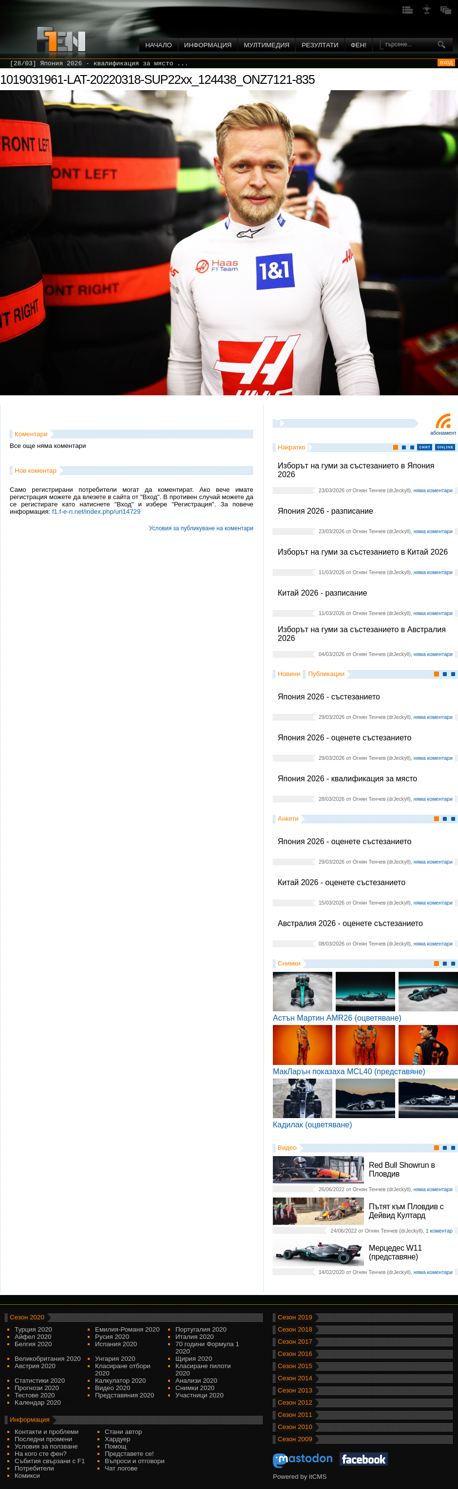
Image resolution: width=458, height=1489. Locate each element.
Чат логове (121, 1468)
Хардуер (118, 1439)
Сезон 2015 (295, 1366)
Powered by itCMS (299, 1476)
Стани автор (123, 1431)
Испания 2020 (116, 1344)
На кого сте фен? (41, 1453)
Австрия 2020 (35, 1366)
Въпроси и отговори (135, 1461)
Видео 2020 (112, 1388)
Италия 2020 (194, 1336)
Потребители (34, 1468)
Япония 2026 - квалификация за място (347, 778)
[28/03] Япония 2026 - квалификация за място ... (99, 63)
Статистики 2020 (40, 1380)
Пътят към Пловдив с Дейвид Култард (406, 1210)
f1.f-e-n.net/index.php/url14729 (96, 511)
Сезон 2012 (295, 1402)
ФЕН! (358, 45)
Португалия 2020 (201, 1329)
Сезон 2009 (295, 1439)
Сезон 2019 (295, 1317)
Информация (208, 45)
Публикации (326, 673)
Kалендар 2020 (38, 1402)
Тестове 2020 (35, 1395)
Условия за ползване (46, 1446)
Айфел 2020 (33, 1336)
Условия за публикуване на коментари (201, 528)
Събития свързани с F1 (50, 1461)
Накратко (291, 447)
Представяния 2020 (124, 1395)
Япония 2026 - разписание (325, 511)
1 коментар (439, 1231)
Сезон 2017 (295, 1341)
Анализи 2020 (196, 1380)
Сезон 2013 (295, 1390)
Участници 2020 (199, 1395)
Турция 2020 (33, 1329)
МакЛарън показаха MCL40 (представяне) (349, 1071)
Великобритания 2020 (48, 1358)
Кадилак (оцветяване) (312, 1125)
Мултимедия (266, 45)
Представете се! (129, 1453)
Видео (287, 1147)
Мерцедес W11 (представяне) (395, 1252)
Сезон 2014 (295, 1378)
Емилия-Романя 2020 (127, 1329)
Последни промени (43, 1439)
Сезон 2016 (295, 1353)
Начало (158, 45)
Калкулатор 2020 (120, 1380)
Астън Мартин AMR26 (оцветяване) (337, 1018)
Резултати (320, 45)
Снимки (289, 963)
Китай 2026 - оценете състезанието (341, 882)
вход (446, 62)
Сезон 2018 (295, 1329)
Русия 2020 (112, 1336)
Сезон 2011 (295, 1414)
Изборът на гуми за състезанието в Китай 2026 (363, 552)
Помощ (116, 1446)
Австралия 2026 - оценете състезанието (350, 923)
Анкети (288, 818)
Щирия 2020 (193, 1358)
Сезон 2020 (27, 1317)
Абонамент (443, 433)
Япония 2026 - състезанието (329, 697)
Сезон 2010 (295, 1427)
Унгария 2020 (115, 1358)
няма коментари (433, 490)
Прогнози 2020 (37, 1388)
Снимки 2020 (194, 1388)
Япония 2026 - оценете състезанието (344, 738)
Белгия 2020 (33, 1344)
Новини (289, 673)
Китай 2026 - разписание (322, 593)
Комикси (27, 1475)
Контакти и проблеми (46, 1431)
